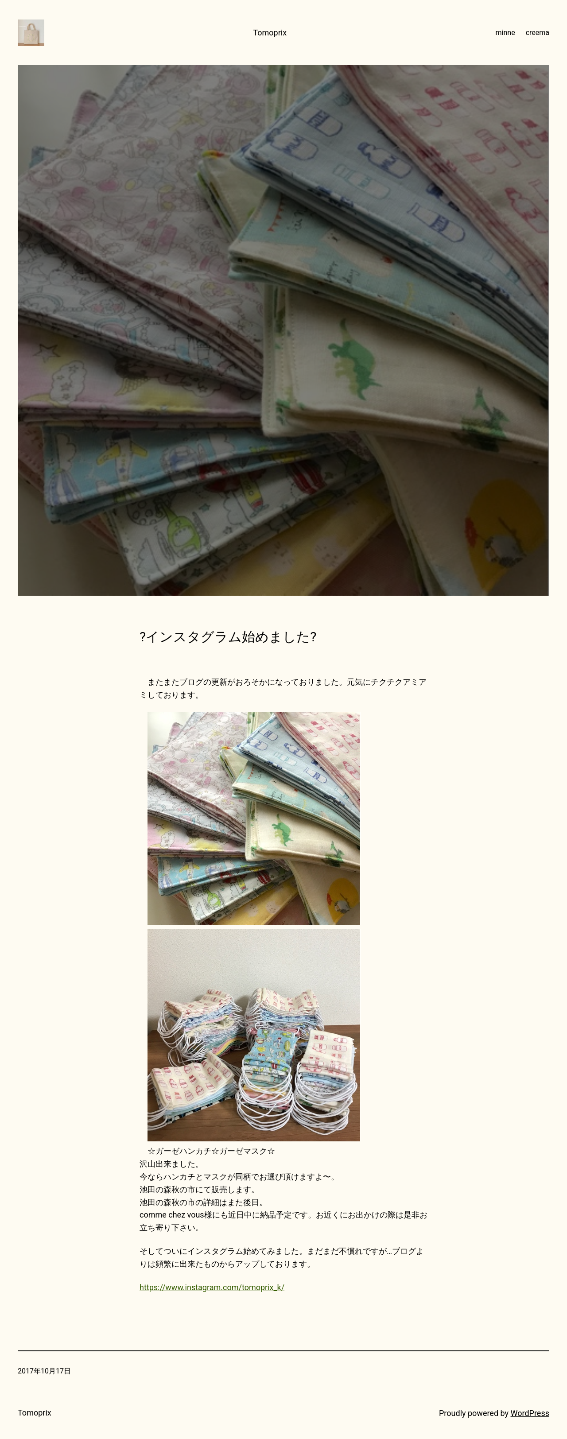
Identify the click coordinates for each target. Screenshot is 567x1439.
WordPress (530, 1413)
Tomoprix (270, 32)
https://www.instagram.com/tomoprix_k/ (212, 1287)
